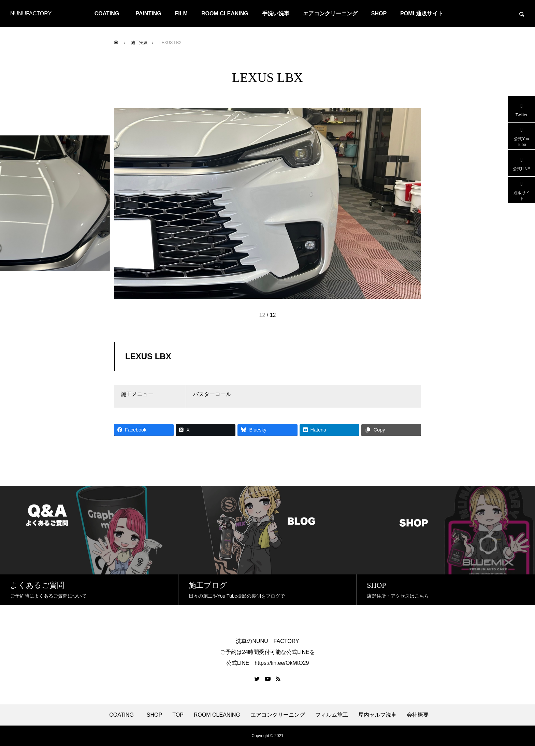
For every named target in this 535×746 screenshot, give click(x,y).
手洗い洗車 (275, 13)
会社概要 (418, 715)
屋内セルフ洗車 (377, 715)
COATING (110, 13)
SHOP (379, 13)
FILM (181, 13)
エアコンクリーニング (330, 13)
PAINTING (148, 13)
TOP (178, 715)
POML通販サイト (421, 13)
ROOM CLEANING (224, 13)
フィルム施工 (331, 715)
